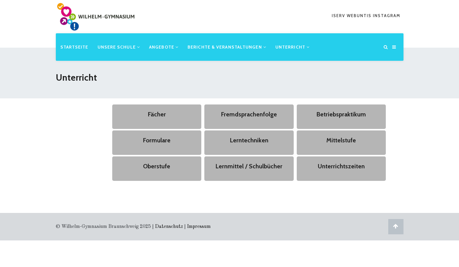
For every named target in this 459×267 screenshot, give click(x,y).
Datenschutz (169, 226)
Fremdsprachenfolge (249, 114)
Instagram (386, 15)
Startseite (74, 47)
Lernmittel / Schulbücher (248, 166)
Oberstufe (156, 166)
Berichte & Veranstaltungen (227, 47)
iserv (339, 15)
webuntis (360, 15)
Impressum (199, 226)
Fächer (157, 114)
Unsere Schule (119, 47)
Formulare (156, 140)
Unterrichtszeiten (341, 166)
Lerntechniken (249, 140)
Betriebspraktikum (341, 114)
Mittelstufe (341, 140)
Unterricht (292, 47)
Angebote (163, 47)
